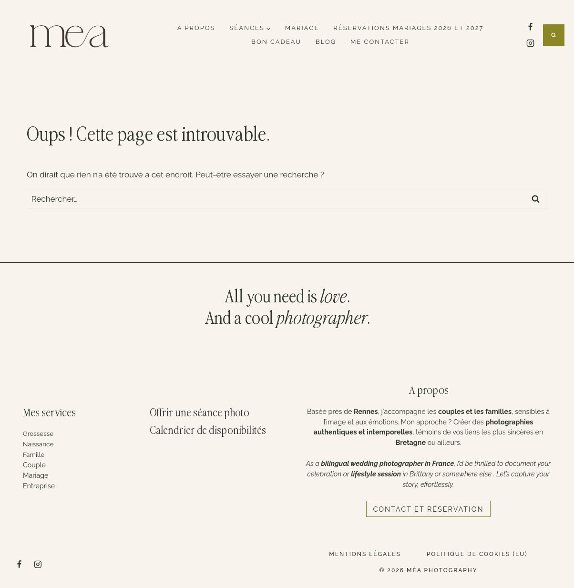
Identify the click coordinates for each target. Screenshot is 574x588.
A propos (196, 27)
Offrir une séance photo (200, 413)
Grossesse (39, 433)
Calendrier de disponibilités (208, 431)
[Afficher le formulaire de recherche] (553, 35)
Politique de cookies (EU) (477, 554)
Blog (326, 41)
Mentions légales (364, 554)
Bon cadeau (276, 41)
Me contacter (380, 41)
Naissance (39, 444)
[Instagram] (530, 43)
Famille (34, 454)
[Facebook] (530, 27)
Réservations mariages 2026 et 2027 (408, 27)
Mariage (302, 27)
